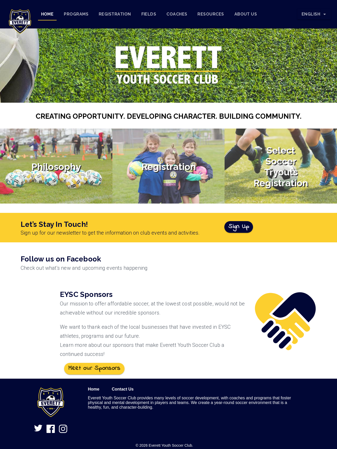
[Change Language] (325, 14)
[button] (20, 14)
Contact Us (122, 389)
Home (93, 389)
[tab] (47, 14)
